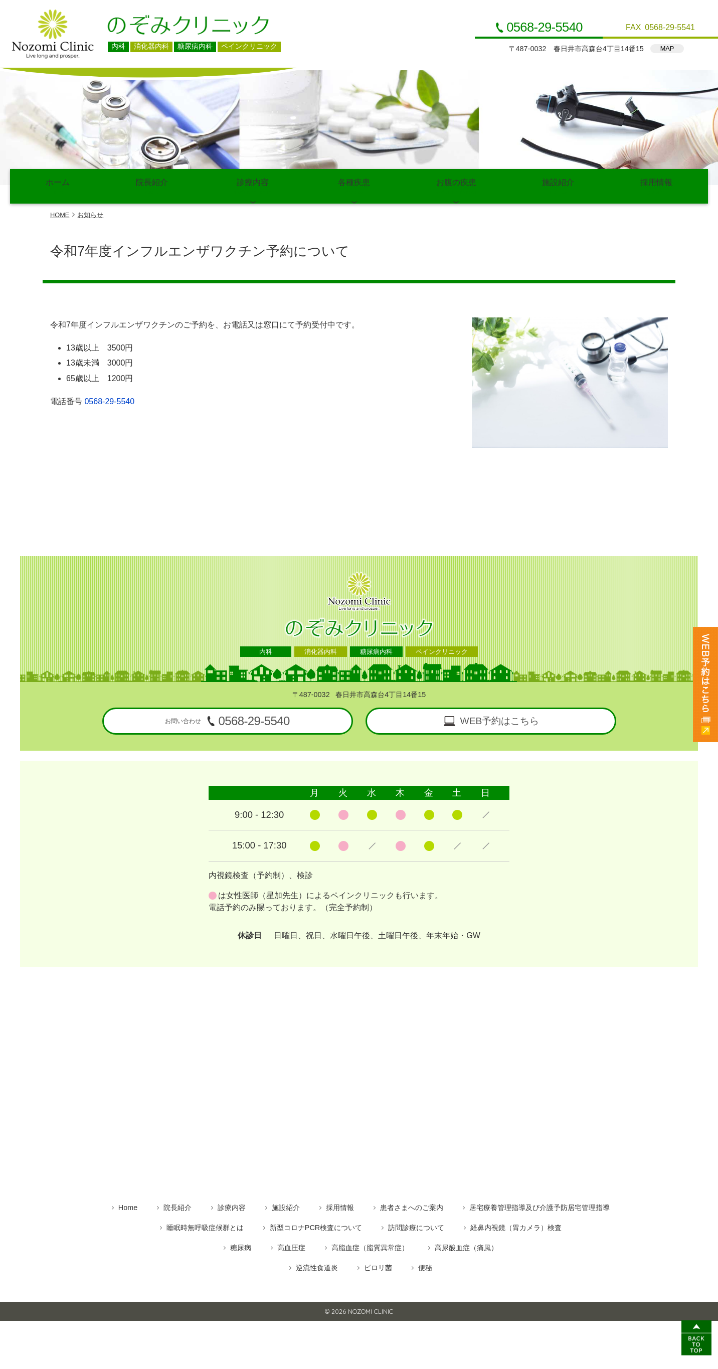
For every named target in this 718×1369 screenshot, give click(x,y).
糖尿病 (240, 1245)
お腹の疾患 (456, 185)
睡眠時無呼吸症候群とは (205, 1225)
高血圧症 (291, 1245)
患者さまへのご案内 (411, 1205)
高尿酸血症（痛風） (466, 1245)
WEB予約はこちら (500, 719)
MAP (667, 48)
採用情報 (656, 185)
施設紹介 (558, 185)
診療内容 (253, 185)
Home (127, 1205)
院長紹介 (152, 185)
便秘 (425, 1265)
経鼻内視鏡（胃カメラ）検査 (516, 1225)
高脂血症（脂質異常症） (370, 1245)
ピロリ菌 (378, 1265)
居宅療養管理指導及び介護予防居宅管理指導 (539, 1205)
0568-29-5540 (544, 27)
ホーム (58, 185)
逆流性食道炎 (317, 1265)
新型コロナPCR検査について (316, 1225)
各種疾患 (354, 185)
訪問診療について (416, 1225)
